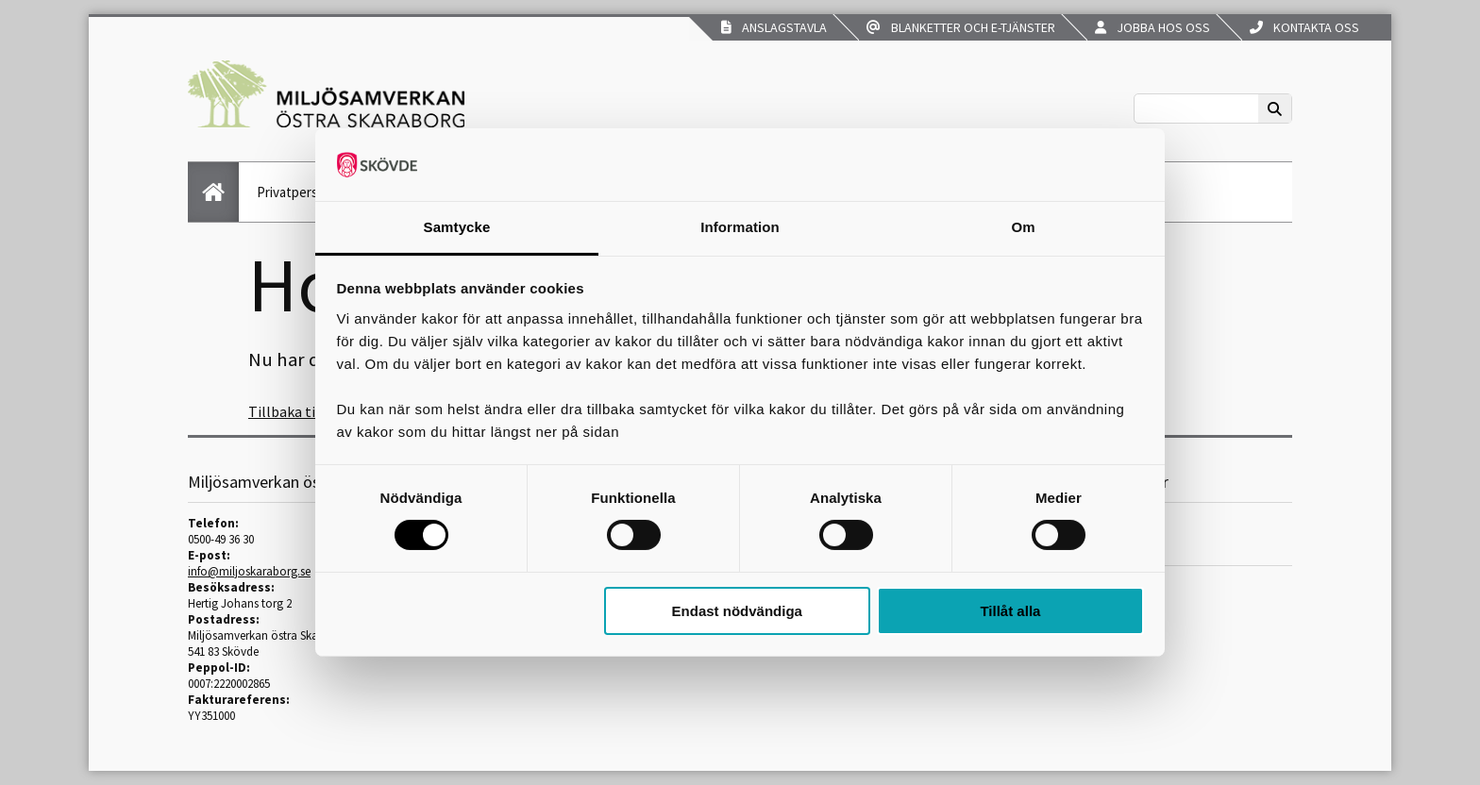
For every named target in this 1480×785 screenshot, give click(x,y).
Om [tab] (1022, 227)
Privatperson (295, 192)
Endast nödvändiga (737, 611)
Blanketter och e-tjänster (960, 27)
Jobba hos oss (1152, 27)
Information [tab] (740, 227)
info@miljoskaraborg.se (249, 571)
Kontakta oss (1304, 27)
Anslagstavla (774, 27)
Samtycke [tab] (457, 227)
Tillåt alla (1010, 611)
